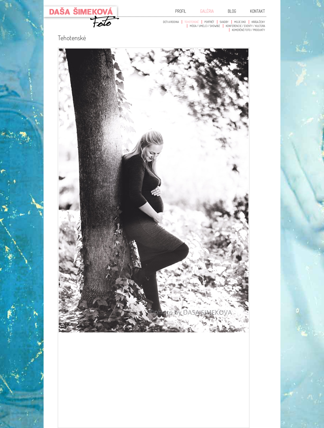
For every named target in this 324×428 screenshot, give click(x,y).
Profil (180, 11)
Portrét (209, 22)
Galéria (207, 11)
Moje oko (240, 22)
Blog (232, 11)
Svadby (224, 22)
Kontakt (257, 11)
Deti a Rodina (171, 22)
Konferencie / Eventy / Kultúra (245, 26)
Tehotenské (191, 22)
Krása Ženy (258, 22)
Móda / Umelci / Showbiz (205, 26)
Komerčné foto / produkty (248, 30)
